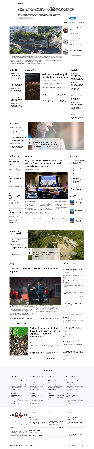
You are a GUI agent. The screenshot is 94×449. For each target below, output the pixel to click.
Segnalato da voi (37, 339)
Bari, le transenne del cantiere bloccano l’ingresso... (36, 353)
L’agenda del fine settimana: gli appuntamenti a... (79, 202)
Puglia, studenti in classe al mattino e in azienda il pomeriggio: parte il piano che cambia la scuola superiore (44, 163)
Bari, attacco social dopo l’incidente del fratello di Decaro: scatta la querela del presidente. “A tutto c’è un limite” (77, 117)
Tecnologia (68, 379)
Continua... (64, 277)
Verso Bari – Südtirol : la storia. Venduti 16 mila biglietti (34, 270)
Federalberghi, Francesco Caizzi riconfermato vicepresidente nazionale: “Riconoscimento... (19, 139)
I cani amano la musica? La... (56, 395)
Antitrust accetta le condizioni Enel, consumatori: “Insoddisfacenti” (37, 423)
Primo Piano (17, 23)
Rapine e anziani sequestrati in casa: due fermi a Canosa (16, 99)
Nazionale (39, 139)
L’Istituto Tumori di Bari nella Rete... (36, 381)
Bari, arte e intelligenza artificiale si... (72, 395)
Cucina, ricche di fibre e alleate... (17, 395)
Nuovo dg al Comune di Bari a (56, 433)
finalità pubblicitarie (25, 10)
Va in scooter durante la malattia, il (76, 429)
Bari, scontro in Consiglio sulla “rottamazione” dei (56, 421)
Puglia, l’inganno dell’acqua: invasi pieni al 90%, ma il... (61, 219)
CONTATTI (31, 445)
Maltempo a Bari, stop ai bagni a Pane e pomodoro (55, 76)
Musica (49, 379)
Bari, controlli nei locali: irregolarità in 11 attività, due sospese (16, 92)
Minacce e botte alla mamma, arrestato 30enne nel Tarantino (17, 107)
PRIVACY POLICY (19, 445)
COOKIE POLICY (25, 445)
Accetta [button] (72, 18)
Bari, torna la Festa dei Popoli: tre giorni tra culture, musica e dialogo (73, 340)
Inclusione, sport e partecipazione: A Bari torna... (78, 189)
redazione (11, 23)
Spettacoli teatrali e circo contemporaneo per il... (78, 171)
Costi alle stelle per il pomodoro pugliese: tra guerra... (30, 220)
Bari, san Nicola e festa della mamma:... (79, 211)
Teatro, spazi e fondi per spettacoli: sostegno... (78, 162)
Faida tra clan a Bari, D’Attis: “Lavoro (57, 427)
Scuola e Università (41, 249)
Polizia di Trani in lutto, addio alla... (15, 213)
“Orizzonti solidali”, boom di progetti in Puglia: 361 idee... (46, 219)
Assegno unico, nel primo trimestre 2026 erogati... (18, 147)
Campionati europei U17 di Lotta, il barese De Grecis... (21, 318)
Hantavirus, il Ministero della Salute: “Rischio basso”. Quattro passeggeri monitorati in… (45, 144)
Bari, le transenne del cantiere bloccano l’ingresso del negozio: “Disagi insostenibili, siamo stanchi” (73, 353)
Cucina (12, 379)
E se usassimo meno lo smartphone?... (72, 381)
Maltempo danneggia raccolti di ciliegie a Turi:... (15, 179)
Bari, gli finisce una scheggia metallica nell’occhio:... (14, 196)
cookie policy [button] (52, 7)
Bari (18, 275)
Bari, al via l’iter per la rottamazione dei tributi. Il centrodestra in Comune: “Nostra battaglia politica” (77, 77)
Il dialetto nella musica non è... (55, 381)
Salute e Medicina (33, 379)
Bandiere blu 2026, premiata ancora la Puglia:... (14, 162)
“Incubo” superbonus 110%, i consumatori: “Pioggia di (35, 429)
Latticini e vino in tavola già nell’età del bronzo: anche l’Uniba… (44, 254)
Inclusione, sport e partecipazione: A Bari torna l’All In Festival (61, 100)
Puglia (31, 169)
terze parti (37, 8)
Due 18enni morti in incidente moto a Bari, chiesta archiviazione (16, 77)
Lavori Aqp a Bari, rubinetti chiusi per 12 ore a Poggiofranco (48, 94)
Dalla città (49, 80)
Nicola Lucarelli (13, 275)
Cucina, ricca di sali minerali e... (19, 381)
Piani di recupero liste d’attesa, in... (36, 395)
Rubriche (15, 379)
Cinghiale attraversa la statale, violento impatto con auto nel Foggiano (16, 84)
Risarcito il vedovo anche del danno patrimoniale (74, 416)
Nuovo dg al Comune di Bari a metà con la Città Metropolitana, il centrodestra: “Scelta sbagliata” (76, 107)
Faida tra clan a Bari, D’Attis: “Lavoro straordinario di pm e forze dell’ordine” (76, 97)
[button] (75, 3)
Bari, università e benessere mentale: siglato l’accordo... (18, 255)
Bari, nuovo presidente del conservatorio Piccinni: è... (77, 181)
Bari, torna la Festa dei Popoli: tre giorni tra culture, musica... (61, 94)
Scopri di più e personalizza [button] (25, 18)
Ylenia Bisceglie (51, 389)
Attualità (11, 159)
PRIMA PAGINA (12, 445)
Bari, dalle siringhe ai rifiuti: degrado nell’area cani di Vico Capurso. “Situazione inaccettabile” (45, 332)
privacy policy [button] (53, 5)
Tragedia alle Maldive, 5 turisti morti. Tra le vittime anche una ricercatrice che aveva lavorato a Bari (73, 316)
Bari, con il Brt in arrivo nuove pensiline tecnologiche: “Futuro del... (48, 100)
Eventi (76, 199)
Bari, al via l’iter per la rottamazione (57, 416)
